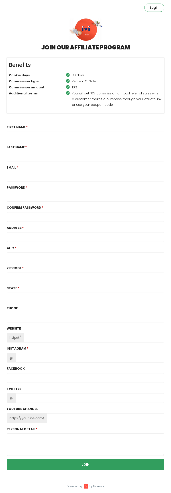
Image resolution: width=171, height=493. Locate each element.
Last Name (16, 147)
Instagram (16, 348)
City (10, 248)
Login (154, 7)
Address (14, 228)
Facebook (16, 368)
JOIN (85, 464)
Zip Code (14, 268)
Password (16, 187)
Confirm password (24, 207)
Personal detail (21, 429)
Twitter (14, 389)
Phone (12, 308)
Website (14, 328)
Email (11, 167)
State (12, 288)
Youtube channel (22, 409)
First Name (16, 127)
